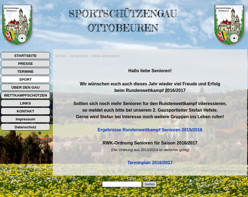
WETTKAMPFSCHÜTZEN (25, 95)
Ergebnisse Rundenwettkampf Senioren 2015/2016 (150, 130)
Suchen (150, 184)
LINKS (25, 103)
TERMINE (25, 71)
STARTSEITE (25, 56)
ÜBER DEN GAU (25, 87)
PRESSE (25, 64)
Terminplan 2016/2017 (149, 162)
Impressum (25, 119)
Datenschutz (25, 127)
